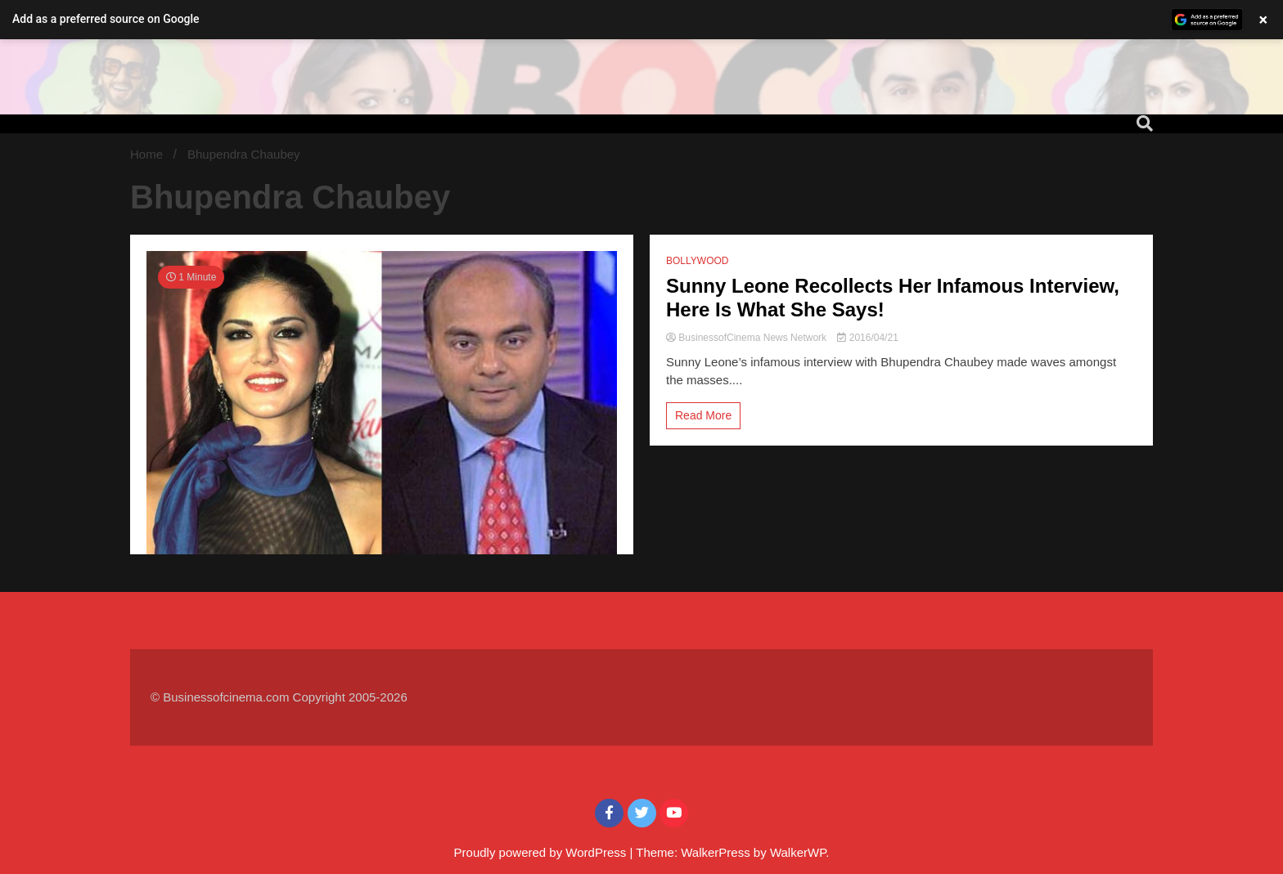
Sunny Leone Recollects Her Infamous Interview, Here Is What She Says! (892, 297)
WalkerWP (798, 852)
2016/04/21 (867, 337)
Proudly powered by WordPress (542, 852)
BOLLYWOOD (697, 261)
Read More (703, 415)
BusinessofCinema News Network (747, 337)
